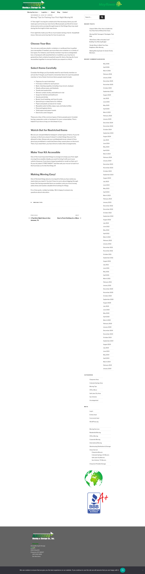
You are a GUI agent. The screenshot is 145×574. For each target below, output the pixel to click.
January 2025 (107, 119)
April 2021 (106, 275)
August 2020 (107, 303)
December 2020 (108, 289)
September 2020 (108, 299)
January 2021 (107, 285)
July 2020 (106, 306)
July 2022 (106, 223)
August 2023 (107, 178)
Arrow (50, 15)
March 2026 (107, 70)
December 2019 (108, 330)
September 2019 (108, 341)
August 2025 (107, 95)
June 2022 (106, 226)
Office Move (93, 390)
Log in (91, 411)
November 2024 (108, 126)
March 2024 (107, 154)
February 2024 (107, 157)
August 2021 (107, 261)
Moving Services (33, 12)
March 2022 (107, 237)
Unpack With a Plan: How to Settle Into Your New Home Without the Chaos (100, 29)
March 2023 (107, 195)
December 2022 (108, 206)
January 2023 (107, 202)
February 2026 (107, 74)
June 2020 (106, 309)
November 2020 (108, 292)
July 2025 (106, 98)
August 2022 (107, 219)
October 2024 (107, 129)
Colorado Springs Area (96, 383)
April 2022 (106, 233)
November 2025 (108, 84)
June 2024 (106, 143)
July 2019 (106, 348)
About (53, 12)
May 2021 (106, 271)
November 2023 (108, 167)
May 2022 (106, 230)
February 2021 (107, 282)
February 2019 (107, 365)
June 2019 (106, 351)
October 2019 (107, 337)
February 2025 (107, 115)
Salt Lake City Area (95, 393)
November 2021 (108, 251)
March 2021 (106, 278)
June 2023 (106, 185)
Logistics (45, 12)
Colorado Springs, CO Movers (100, 455)
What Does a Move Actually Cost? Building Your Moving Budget (99, 40)
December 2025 (108, 81)
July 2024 (106, 140)
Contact (65, 12)
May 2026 (106, 63)
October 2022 (107, 212)
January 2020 (107, 327)
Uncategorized (94, 400)
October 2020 (107, 296)
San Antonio (93, 397)
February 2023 (107, 199)
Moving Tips (38, 202)
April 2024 (106, 150)
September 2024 (108, 133)
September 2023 (108, 174)
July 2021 (106, 264)
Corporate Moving (95, 439)
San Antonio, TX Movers (99, 460)
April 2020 (106, 316)
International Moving (96, 443)
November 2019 (108, 334)
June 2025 (106, 102)
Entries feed (93, 414)
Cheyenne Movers (97, 452)
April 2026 (106, 67)
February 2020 (107, 323)
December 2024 (108, 122)
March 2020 (107, 320)
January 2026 (107, 77)
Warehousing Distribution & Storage (100, 446)
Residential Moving (95, 432)
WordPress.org (94, 421)
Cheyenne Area (94, 379)
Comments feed (94, 418)
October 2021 (107, 254)
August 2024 (107, 136)
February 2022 (107, 240)
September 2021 (108, 258)
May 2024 (106, 147)
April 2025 (106, 109)
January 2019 (107, 368)
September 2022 (108, 216)
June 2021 (106, 268)
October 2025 (107, 88)
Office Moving (94, 436)
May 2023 (106, 188)
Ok (123, 570)
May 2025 (106, 105)
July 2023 (106, 181)
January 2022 (107, 244)
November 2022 (108, 209)
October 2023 (107, 171)
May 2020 (106, 313)
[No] (143, 570)
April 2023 (106, 192)
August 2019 (107, 344)
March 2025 (107, 112)
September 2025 (108, 91)
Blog (58, 12)
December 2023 (108, 164)
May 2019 (106, 355)
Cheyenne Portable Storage (98, 464)
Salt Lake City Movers (98, 457)
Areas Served (94, 450)
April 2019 (106, 358)
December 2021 (108, 247)
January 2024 (107, 160)
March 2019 (107, 361)
